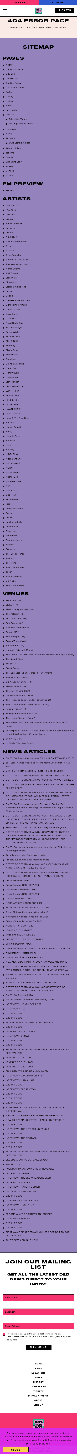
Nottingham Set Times (21, 123)
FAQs (9, 92)
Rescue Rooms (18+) (16, 618)
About (9, 65)
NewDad (10, 214)
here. (48, 1444)
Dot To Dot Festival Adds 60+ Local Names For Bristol (34, 771)
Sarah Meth (12, 531)
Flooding (10, 345)
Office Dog (11, 490)
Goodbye (11, 359)
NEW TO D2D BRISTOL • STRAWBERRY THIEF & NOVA (35, 1115)
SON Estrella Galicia (19, 143)
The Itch (10, 558)
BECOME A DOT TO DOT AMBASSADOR (27, 1160)
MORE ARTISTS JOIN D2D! (20, 926)
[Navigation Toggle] (6, 11)
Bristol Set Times (17, 119)
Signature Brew (14, 162)
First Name (11, 1297)
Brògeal (10, 219)
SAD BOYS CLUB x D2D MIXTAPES (24, 939)
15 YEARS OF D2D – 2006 (19, 1062)
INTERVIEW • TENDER (18, 1218)
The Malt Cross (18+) (17, 677)
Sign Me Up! (38, 1347)
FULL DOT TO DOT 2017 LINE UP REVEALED (30, 1169)
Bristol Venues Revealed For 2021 (24, 921)
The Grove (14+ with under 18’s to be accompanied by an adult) (40, 654)
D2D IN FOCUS (14, 1013)
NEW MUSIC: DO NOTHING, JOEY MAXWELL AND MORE (36, 962)
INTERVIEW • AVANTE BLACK (22, 1200)
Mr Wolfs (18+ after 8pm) (19, 743)
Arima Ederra (13, 269)
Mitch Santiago (14, 459)
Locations (11, 129)
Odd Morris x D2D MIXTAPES (21, 889)
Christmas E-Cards (16, 69)
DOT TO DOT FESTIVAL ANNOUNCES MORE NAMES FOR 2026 (40, 775)
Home (9, 105)
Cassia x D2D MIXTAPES (19, 898)
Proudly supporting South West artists (26, 855)
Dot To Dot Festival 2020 (19, 995)
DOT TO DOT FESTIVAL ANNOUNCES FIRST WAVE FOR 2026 (39, 780)
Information (12, 110)
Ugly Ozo (11, 581)
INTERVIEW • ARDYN (17, 1173)
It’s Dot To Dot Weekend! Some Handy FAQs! (30, 999)
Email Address (13, 1326)
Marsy (9, 431)
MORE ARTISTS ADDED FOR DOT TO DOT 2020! (32, 982)
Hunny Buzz (12, 373)
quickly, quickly (14, 522)
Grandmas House (15, 364)
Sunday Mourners (15, 540)
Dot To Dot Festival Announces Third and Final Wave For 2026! (40, 758)
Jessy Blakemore (15, 386)
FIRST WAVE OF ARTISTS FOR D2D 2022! (28, 907)
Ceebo (9, 296)
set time (10, 153)
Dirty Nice (11, 318)
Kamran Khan (13, 395)
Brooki (9, 291)
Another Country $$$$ (18, 259)
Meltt (8, 445)
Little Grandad (13, 413)
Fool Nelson (12, 354)
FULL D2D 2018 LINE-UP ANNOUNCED (27, 1071)
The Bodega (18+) (15, 636)
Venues (10, 171)
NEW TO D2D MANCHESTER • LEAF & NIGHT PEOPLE (35, 1120)
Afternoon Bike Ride (16, 241)
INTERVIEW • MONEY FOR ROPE (23, 1004)
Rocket (9, 232)
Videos (9, 175)
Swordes (10, 549)
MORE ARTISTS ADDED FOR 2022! (24, 903)
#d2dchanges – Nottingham (21, 953)
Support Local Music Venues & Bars (24, 957)
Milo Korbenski (13, 463)
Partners (10, 138)
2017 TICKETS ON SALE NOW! (22, 1240)
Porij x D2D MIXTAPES (18, 880)
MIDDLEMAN (13, 454)
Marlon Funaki (13, 427)
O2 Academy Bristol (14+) (19, 682)
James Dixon (12, 382)
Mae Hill (10, 422)
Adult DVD (11, 237)
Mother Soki (12, 477)
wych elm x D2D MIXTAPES (20, 935)
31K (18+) (11, 663)
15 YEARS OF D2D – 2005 (19, 1066)
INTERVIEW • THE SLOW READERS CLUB (28, 1178)
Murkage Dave (13, 481)
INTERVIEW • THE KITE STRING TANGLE (28, 1129)
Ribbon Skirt (12, 526)
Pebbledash (12, 499)
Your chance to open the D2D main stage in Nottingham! (36, 827)
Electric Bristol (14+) (16, 686)
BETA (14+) (12, 605)
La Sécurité (12, 404)
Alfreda (10, 250)
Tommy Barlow (14, 576)
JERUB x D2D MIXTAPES (19, 930)
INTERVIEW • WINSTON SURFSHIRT (25, 1076)
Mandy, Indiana (14, 223)
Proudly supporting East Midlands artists (27, 860)
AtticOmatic (12, 273)
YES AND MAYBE (15, 585)
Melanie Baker (13, 436)
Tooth (9, 572)
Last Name (11, 1312)
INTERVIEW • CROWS (17, 1036)
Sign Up (58, 2)
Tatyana (10, 544)
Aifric (8, 246)
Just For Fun (12, 391)
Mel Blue (10, 440)
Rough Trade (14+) (16, 641)
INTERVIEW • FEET (16, 1009)
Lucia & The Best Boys (17, 418)
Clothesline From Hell (17, 305)
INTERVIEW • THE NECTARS (21, 1138)
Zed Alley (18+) (14, 739)
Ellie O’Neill (12, 341)
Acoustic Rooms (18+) (17, 627)
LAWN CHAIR (13, 409)
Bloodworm (12, 282)
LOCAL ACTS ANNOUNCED (21, 1191)
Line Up (10, 114)
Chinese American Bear (18, 300)
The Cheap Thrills (15, 554)
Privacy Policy (13, 148)
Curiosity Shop (13, 309)
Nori (8, 486)
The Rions (11, 563)
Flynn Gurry (12, 350)
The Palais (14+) (14, 614)
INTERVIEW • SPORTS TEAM (21, 1089)
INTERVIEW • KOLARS (18, 1182)
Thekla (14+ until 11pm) (18, 691)
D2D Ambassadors (16, 87)
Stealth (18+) (13, 632)
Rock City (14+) (14, 600)
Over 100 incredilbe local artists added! (27, 912)
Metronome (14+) (15, 645)
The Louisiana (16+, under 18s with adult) (27, 704)
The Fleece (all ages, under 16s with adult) (28, 700)
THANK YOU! (13, 1164)
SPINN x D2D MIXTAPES (19, 944)
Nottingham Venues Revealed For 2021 (27, 917)
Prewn (9, 517)
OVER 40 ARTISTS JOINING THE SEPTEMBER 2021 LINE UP (38, 948)
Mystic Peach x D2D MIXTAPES (22, 894)
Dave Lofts (11, 314)
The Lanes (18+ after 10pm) (20, 718)
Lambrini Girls (13, 205)
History (9, 101)
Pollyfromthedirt (14, 508)
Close (16, 1449)
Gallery (9, 96)
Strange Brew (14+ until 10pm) (22, 713)
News (9, 134)
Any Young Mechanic (17, 264)
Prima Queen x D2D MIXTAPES (22, 885)
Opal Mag (11, 495)
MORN (9, 468)
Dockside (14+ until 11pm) (19, 695)
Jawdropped (13, 377)
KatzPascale (12, 400)
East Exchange (14, 327)
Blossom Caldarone (16, 287)
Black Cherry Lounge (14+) (20, 609)
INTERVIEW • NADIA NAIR (20, 1080)
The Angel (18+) (14, 659)
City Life (10, 74)
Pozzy (9, 513)
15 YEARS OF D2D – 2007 (19, 1057)
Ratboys (10, 228)
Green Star (11, 368)
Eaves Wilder (13, 332)
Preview (10, 190)
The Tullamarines (15, 567)
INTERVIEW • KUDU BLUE (20, 1205)
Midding (10, 449)
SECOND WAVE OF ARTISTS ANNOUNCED (29, 1214)
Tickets (19, 2)
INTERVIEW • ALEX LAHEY (20, 1031)
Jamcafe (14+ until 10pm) (19, 650)
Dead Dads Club (14, 323)
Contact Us (12, 78)
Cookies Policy (13, 83)
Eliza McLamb (13, 336)
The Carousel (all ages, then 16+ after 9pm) (29, 673)
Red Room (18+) (14, 623)
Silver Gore (11, 535)
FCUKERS (11, 210)
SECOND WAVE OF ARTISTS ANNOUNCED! (29, 1022)
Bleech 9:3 (11, 278)
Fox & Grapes (13, 668)
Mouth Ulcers (13, 472)
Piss (8, 504)
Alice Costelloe (13, 255)
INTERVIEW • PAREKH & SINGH (23, 1187)
